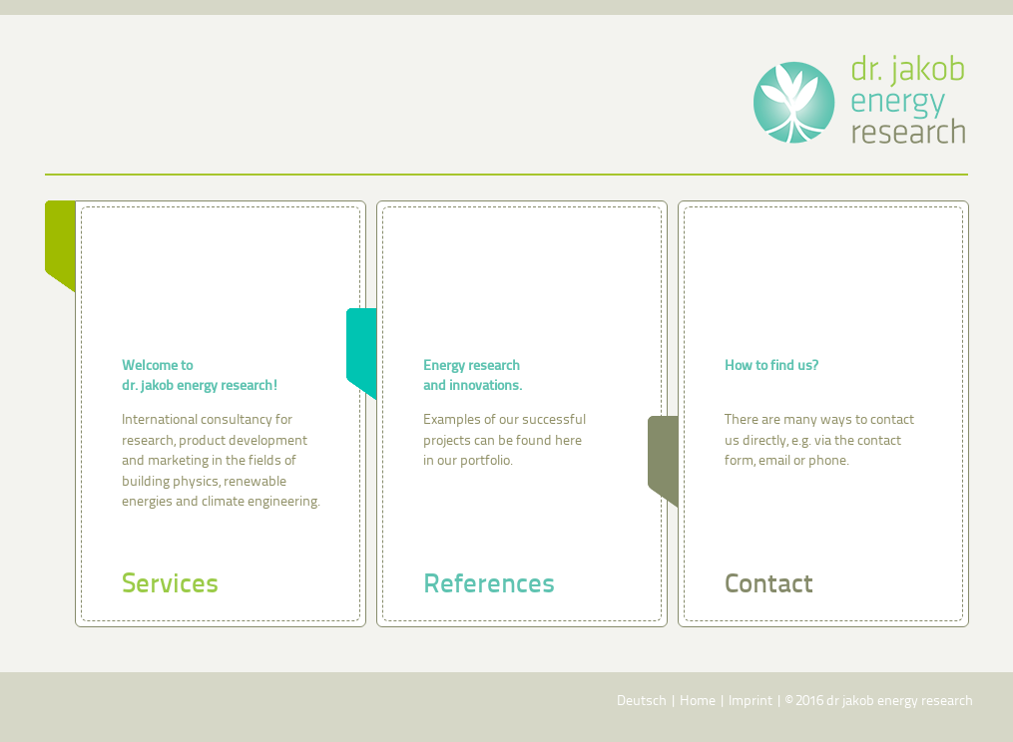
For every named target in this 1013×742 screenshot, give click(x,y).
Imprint (750, 701)
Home (698, 701)
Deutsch (642, 701)
